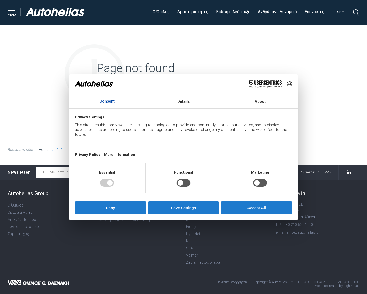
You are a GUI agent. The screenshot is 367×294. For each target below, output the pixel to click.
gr (340, 12)
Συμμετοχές (18, 234)
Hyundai (193, 234)
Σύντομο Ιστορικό (23, 227)
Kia (188, 241)
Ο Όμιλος (161, 11)
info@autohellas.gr (303, 232)
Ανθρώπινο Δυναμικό (277, 11)
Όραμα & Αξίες (20, 212)
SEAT (190, 248)
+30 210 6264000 (298, 225)
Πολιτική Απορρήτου (232, 282)
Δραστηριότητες (192, 11)
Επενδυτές (314, 11)
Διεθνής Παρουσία (24, 220)
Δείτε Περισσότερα (203, 262)
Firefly (191, 227)
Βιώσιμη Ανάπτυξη (233, 11)
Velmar (192, 255)
